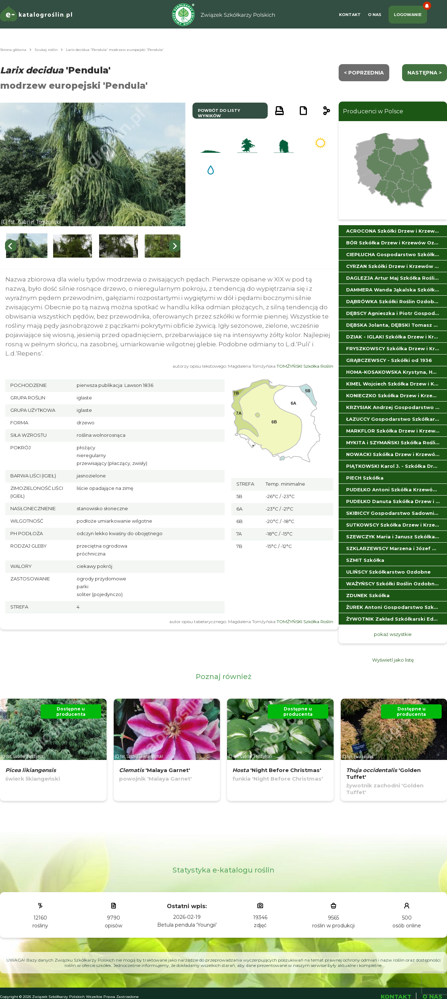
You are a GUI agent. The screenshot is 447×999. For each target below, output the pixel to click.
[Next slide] (174, 246)
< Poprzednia (364, 72)
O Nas (374, 14)
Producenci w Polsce (373, 111)
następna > (424, 72)
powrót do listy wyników (219, 113)
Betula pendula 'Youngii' (187, 925)
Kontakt (350, 14)
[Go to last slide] (10, 246)
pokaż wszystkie (393, 634)
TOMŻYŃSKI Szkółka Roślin (305, 366)
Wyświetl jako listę (393, 660)
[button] (26, 246)
